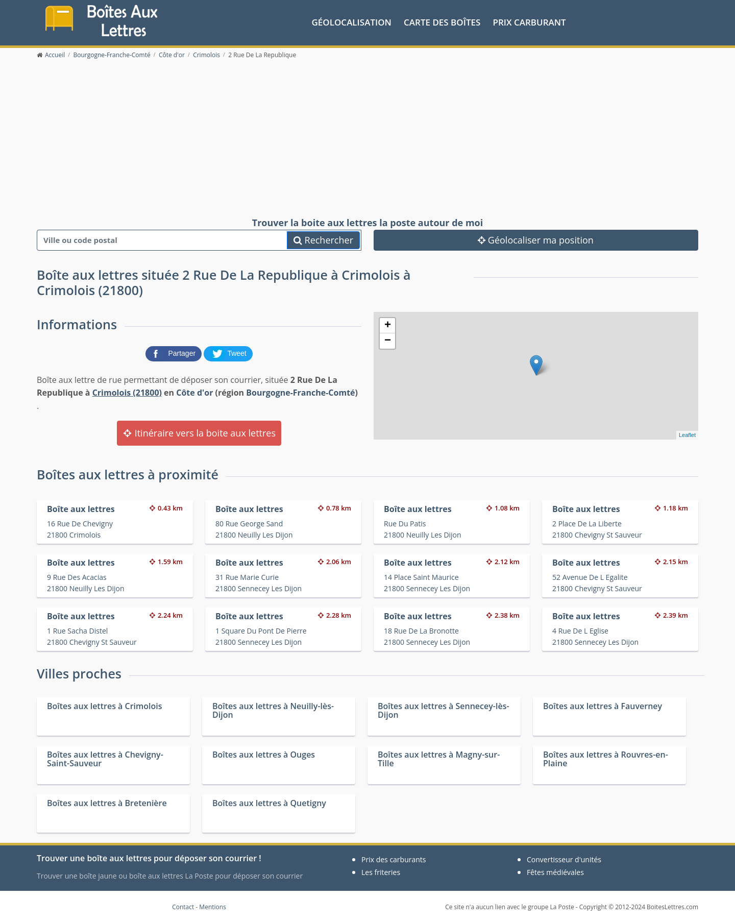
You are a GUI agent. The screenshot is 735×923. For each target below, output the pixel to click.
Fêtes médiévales (555, 872)
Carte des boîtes (442, 22)
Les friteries (380, 872)
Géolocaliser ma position (536, 240)
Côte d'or (194, 392)
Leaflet (687, 435)
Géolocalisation (351, 22)
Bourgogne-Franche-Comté (300, 392)
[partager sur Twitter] (228, 352)
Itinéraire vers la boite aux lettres (199, 433)
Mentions (212, 907)
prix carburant (529, 22)
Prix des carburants (393, 859)
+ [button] (387, 325)
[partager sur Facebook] (174, 352)
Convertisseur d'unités (564, 859)
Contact (183, 907)
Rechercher (323, 240)
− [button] (387, 341)
